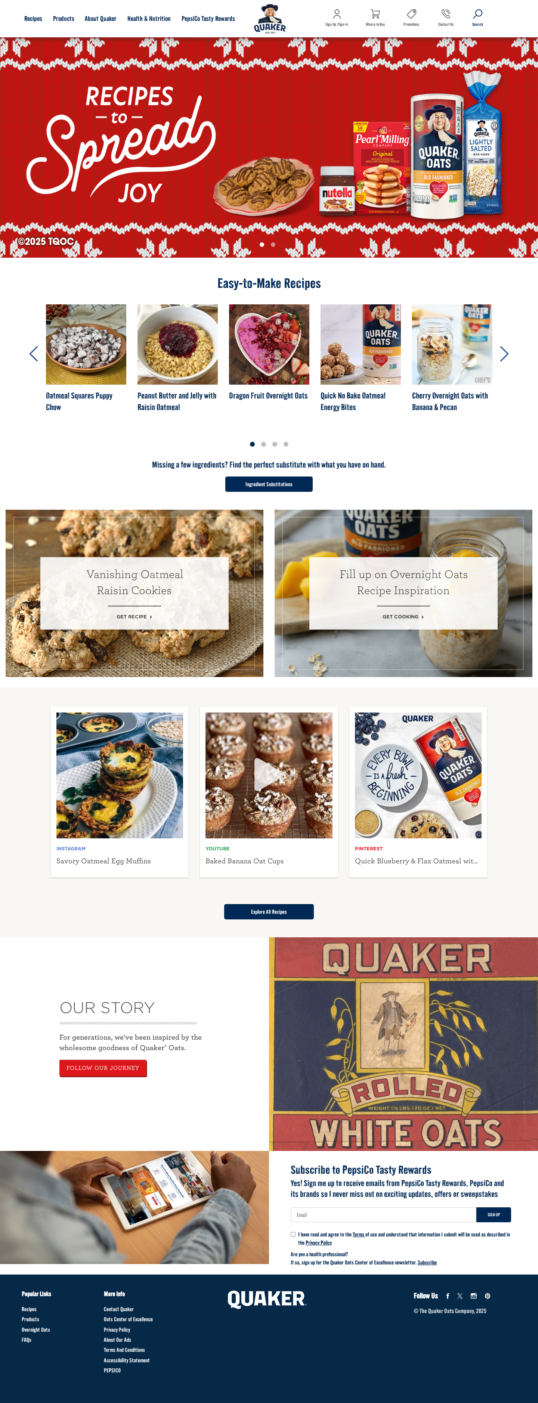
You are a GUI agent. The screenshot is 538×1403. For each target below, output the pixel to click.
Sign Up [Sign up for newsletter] (494, 1214)
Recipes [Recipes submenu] (33, 18)
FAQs (26, 1340)
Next (504, 354)
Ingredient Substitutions (269, 484)
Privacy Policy (319, 1242)
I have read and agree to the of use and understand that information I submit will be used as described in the (400, 1239)
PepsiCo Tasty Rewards (208, 18)
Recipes (29, 1309)
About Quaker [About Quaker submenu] (101, 18)
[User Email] (384, 1214)
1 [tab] (263, 246)
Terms (359, 1234)
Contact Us (446, 29)
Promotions (411, 24)
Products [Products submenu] (63, 18)
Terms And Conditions (124, 1350)
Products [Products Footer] (30, 1319)
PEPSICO (112, 1370)
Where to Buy (375, 24)
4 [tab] (286, 444)
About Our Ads (117, 1340)
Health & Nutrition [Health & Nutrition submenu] (149, 18)
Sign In (343, 24)
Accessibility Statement (127, 1360)
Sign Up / (331, 24)
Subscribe (427, 1262)
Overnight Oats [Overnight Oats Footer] (36, 1329)
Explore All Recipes (269, 912)
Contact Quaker (119, 1309)
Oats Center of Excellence (128, 1319)
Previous (33, 354)
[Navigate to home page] (270, 19)
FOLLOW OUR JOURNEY (103, 1067)
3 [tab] (274, 444)
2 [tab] (274, 246)
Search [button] (477, 29)
